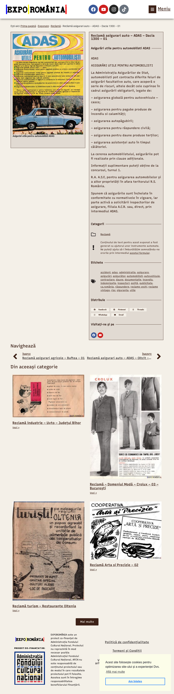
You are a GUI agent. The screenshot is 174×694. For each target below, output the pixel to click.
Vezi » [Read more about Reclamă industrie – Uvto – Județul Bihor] (15, 427)
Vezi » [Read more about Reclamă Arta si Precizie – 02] (93, 569)
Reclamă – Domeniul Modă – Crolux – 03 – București (124, 486)
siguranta (122, 290)
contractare (108, 279)
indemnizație (108, 283)
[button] (100, 309)
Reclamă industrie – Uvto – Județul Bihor (46, 423)
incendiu (148, 279)
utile (133, 290)
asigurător (119, 276)
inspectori (123, 283)
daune (119, 279)
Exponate (43, 26)
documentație (133, 279)
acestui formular (139, 253)
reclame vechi (139, 286)
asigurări (106, 276)
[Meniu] (152, 9)
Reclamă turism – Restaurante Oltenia (44, 606)
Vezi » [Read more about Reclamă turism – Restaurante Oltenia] (15, 610)
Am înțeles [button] (135, 681)
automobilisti (135, 276)
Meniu (164, 8)
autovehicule (152, 276)
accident (105, 272)
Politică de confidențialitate (127, 642)
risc (113, 290)
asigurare (143, 272)
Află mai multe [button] (115, 671)
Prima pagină (28, 26)
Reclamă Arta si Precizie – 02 (114, 565)
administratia (127, 272)
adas (115, 272)
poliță (134, 283)
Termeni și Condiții (127, 650)
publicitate (145, 283)
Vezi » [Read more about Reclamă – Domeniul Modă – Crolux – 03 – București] (93, 493)
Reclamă (56, 26)
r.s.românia (107, 286)
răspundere (122, 286)
